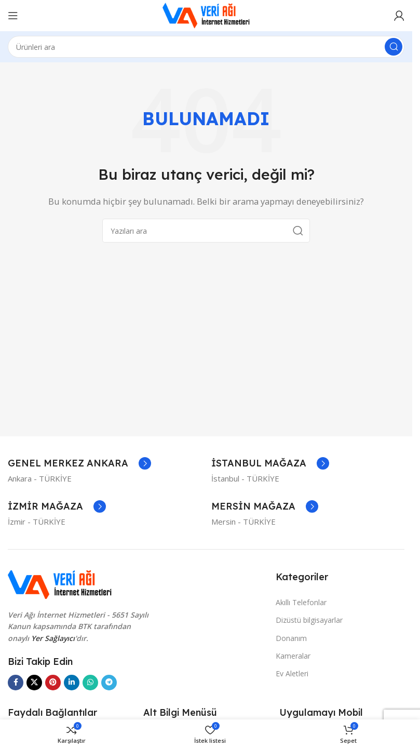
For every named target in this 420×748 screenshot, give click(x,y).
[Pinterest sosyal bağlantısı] (53, 682)
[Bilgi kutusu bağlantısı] (79, 463)
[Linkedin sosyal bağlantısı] (71, 682)
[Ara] (206, 47)
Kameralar (293, 656)
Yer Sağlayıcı (53, 638)
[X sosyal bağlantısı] (34, 682)
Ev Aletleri (292, 673)
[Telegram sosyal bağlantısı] (109, 682)
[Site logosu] (206, 14)
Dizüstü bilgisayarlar (309, 620)
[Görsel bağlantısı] (60, 584)
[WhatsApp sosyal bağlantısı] (90, 682)
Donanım (291, 638)
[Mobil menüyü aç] (13, 15)
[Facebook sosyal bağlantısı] (15, 682)
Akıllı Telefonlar (301, 602)
